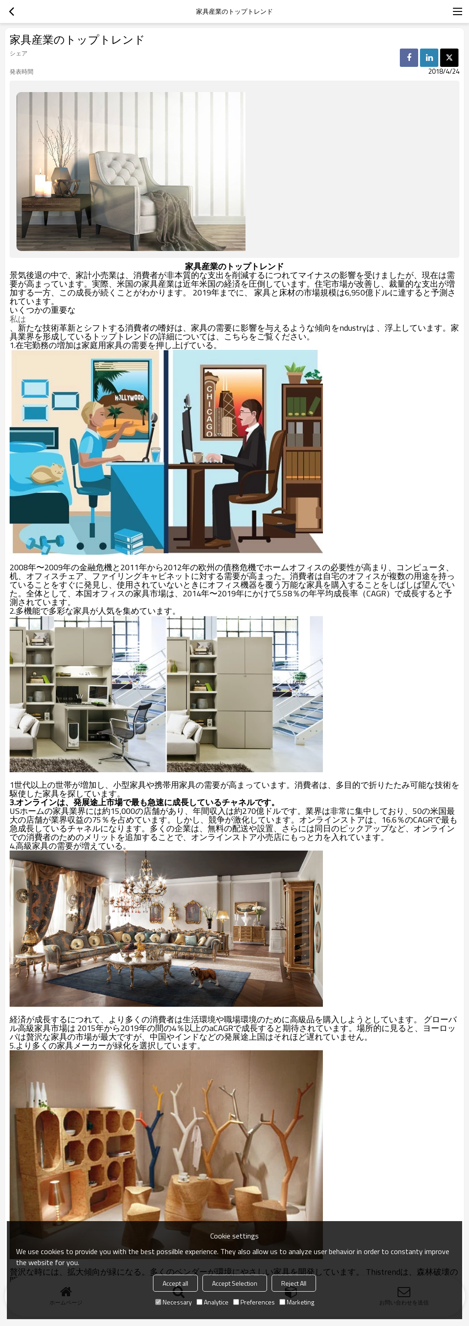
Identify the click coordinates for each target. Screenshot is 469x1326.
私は (18, 319)
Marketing (296, 1302)
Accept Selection (234, 1283)
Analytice (212, 1302)
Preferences (254, 1302)
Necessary (173, 1302)
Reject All (293, 1283)
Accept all (175, 1283)
